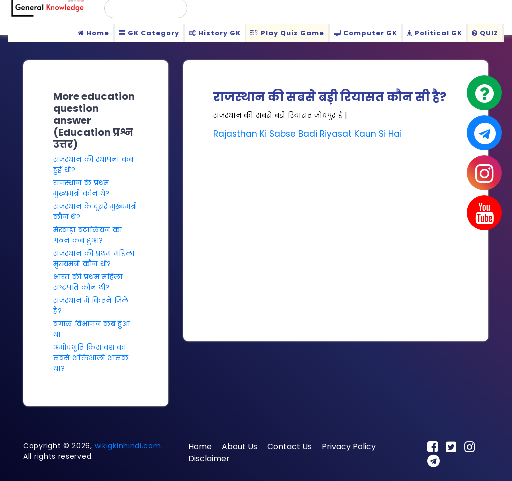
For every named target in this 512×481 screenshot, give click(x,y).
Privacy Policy (349, 446)
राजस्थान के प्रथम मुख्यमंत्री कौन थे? (82, 188)
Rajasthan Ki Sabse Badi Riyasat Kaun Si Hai (308, 134)
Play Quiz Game (287, 33)
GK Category (149, 33)
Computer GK (366, 33)
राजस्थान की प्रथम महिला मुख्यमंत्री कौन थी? (94, 258)
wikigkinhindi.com (128, 446)
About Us (240, 446)
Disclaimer (209, 458)
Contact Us (290, 446)
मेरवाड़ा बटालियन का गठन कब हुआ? (88, 235)
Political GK (434, 33)
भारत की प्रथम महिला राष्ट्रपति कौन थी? (88, 282)
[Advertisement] (336, 241)
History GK (215, 33)
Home (94, 33)
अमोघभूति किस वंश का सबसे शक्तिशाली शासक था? (91, 357)
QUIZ (485, 33)
